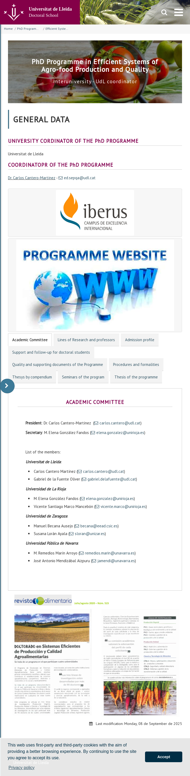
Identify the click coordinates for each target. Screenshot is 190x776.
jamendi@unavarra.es (116, 560)
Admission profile (139, 339)
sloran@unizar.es (90, 533)
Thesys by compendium (32, 376)
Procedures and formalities (136, 364)
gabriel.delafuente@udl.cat (112, 479)
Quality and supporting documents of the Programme (57, 364)
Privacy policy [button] (22, 767)
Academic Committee (30, 339)
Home (8, 29)
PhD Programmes (30, 29)
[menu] (178, 12)
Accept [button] (163, 757)
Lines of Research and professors (86, 339)
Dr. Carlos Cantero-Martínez (31, 177)
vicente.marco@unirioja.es (123, 506)
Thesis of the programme (136, 376)
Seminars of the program (83, 376)
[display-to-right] (7, 386)
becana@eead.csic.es (99, 525)
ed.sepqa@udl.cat (80, 177)
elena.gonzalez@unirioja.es (120, 432)
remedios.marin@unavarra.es (110, 553)
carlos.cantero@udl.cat (120, 422)
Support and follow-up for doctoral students (51, 352)
